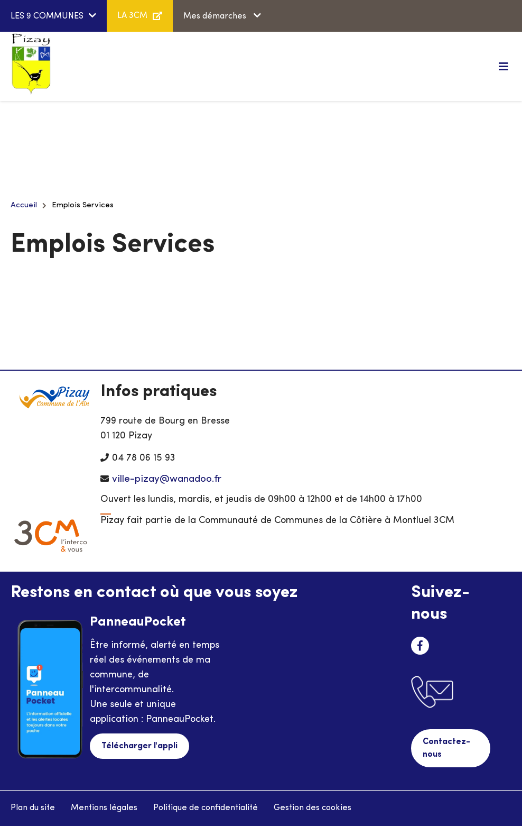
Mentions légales (104, 808)
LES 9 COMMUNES (47, 16)
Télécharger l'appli (139, 746)
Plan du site (33, 808)
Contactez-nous (446, 748)
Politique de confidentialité (205, 808)
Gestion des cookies (312, 808)
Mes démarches (215, 16)
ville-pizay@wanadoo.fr (166, 479)
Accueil (24, 205)
